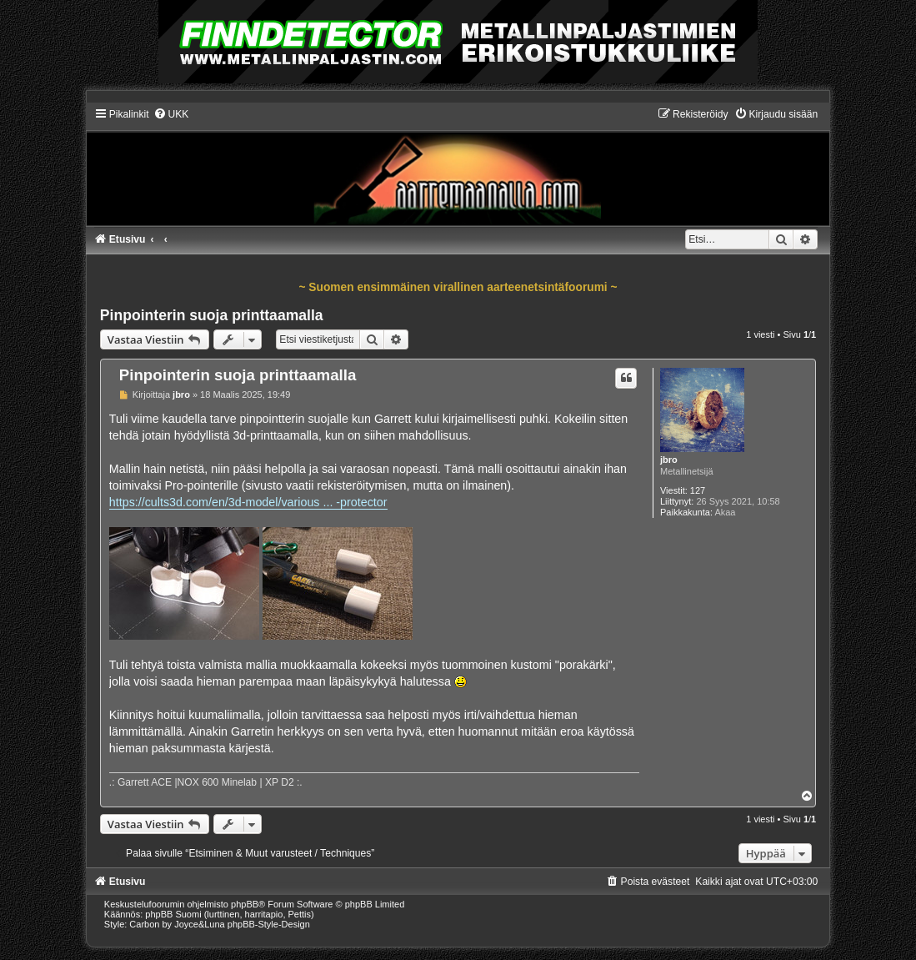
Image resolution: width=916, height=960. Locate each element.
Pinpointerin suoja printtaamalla (211, 315)
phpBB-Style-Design (269, 924)
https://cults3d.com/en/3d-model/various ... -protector (248, 502)
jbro (669, 460)
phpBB (244, 904)
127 (697, 490)
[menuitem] (171, 114)
